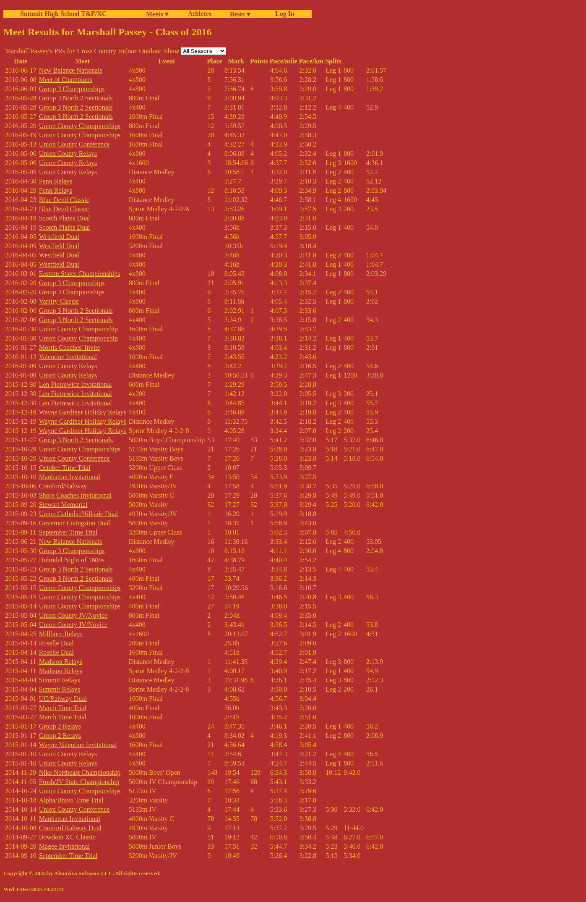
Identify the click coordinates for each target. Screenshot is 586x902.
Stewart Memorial (63, 504)
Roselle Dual (56, 643)
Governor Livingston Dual (74, 523)
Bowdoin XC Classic (67, 837)
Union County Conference (74, 144)
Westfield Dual (59, 236)
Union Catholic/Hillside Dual (78, 513)
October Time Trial (65, 467)
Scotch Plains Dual (64, 218)
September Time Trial (68, 532)
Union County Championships (80, 125)
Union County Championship (78, 329)
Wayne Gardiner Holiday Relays (82, 412)
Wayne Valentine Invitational (78, 744)
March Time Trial (62, 707)
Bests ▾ (240, 14)
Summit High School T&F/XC (63, 13)
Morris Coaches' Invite (69, 347)
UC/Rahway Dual (63, 698)
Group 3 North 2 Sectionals (76, 98)
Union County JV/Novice (73, 615)
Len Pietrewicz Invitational (75, 384)
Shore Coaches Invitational (75, 495)
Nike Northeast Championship (80, 772)
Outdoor (150, 51)
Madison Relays (61, 661)
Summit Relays (59, 680)
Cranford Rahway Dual (70, 827)
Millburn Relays (61, 633)
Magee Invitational (64, 846)
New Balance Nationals (70, 70)
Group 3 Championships (71, 88)
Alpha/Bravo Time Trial (71, 800)
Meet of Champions (65, 79)
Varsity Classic (59, 301)
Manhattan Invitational (69, 476)
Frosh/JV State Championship (79, 781)
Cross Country (96, 51)
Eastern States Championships (79, 273)
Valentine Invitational (68, 356)
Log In (283, 13)
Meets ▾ (157, 14)
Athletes (199, 13)
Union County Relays (68, 153)
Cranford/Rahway (63, 486)
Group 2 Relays (60, 726)
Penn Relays (56, 181)
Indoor (128, 51)
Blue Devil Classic (64, 199)
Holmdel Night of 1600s (71, 560)
